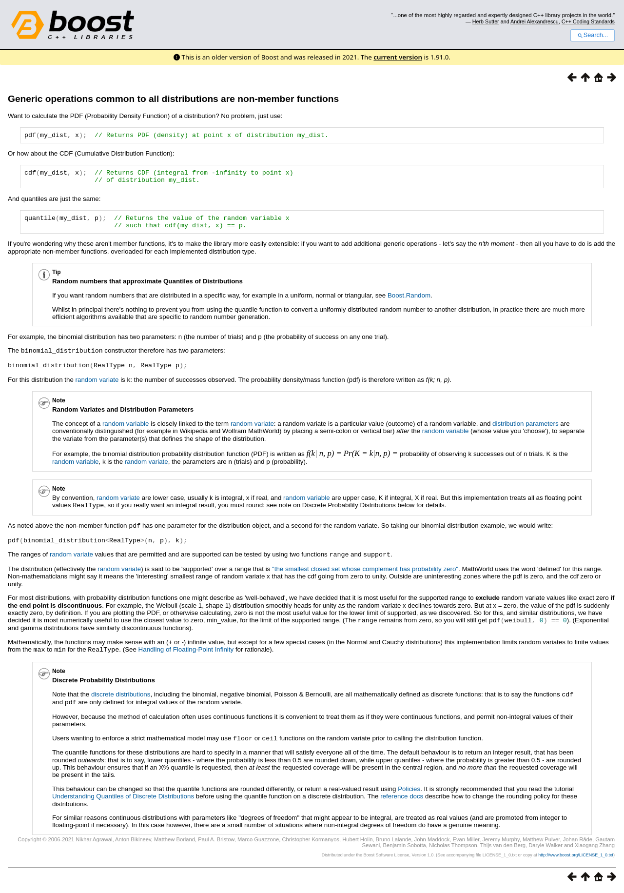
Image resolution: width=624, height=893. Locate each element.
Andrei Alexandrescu (534, 21)
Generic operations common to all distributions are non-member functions (173, 99)
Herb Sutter (485, 21)
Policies (409, 790)
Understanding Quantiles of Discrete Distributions (123, 798)
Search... (592, 35)
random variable (125, 430)
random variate (97, 386)
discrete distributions (121, 697)
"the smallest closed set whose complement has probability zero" (365, 573)
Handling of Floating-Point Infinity (186, 653)
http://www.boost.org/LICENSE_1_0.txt (575, 856)
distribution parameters (525, 430)
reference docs (401, 798)
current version (397, 57)
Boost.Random (409, 302)
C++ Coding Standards (588, 21)
